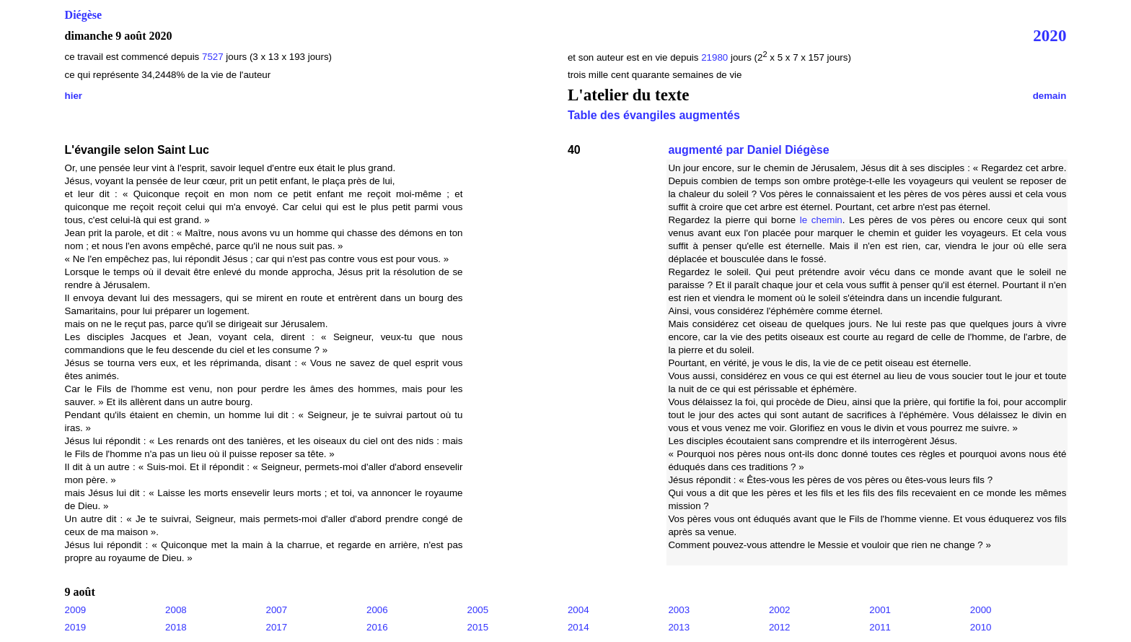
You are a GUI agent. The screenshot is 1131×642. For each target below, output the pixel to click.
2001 (880, 609)
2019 (76, 627)
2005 (477, 609)
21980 (716, 57)
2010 (981, 627)
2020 (1049, 35)
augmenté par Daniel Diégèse (748, 150)
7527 (213, 56)
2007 (277, 609)
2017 (277, 627)
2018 (176, 627)
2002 (780, 609)
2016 (377, 627)
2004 (578, 609)
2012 (780, 627)
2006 (377, 609)
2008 (176, 609)
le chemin (821, 219)
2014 (578, 627)
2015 (477, 627)
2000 (981, 609)
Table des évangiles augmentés (654, 115)
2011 (880, 627)
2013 (679, 627)
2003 (679, 609)
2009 (76, 609)
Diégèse (83, 15)
